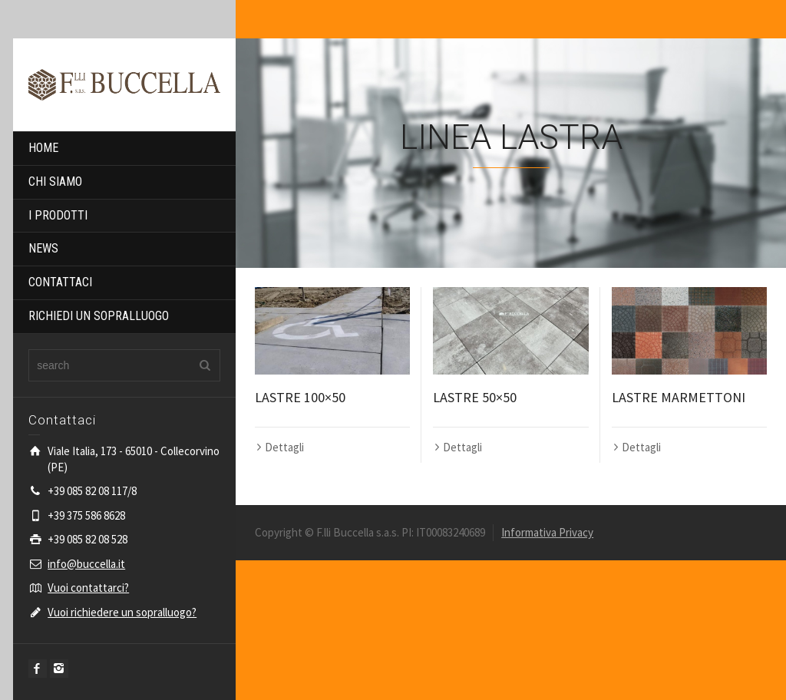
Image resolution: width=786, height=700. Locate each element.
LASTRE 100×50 (300, 397)
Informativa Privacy (547, 532)
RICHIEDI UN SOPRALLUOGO (98, 316)
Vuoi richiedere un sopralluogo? (122, 612)
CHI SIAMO (55, 181)
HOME (43, 147)
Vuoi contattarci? (88, 587)
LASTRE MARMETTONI (678, 397)
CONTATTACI (60, 282)
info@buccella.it (86, 563)
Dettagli (284, 447)
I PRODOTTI (58, 215)
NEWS (43, 248)
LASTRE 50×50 (475, 397)
